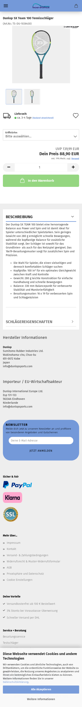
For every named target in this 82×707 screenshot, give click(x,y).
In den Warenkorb (36, 180)
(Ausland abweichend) (43, 118)
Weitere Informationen (41, 699)
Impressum (13, 542)
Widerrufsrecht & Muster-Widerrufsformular (33, 561)
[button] (8, 167)
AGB (9, 567)
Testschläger (10, 642)
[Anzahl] (41, 167)
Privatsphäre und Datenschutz (25, 573)
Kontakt (11, 549)
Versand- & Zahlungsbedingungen (27, 555)
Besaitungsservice (14, 636)
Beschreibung (19, 216)
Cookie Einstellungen (19, 580)
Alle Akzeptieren (41, 689)
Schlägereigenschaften (29, 321)
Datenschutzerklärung (15, 682)
